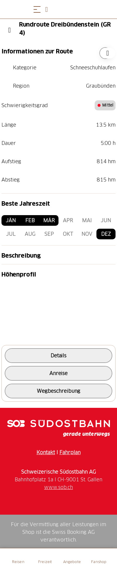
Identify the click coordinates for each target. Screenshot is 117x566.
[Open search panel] (49, 9)
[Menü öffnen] (37, 9)
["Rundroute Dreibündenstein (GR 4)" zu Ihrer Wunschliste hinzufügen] (105, 53)
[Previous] (9, 30)
